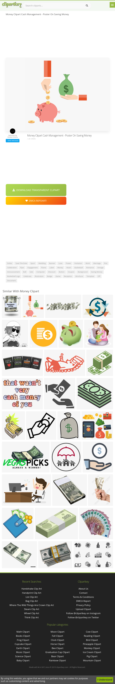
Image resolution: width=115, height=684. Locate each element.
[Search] (87, 6)
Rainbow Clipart (57, 660)
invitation (78, 263)
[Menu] (112, 5)
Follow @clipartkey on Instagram (83, 613)
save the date (21, 263)
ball (24, 272)
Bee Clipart (57, 648)
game (58, 276)
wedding (42, 263)
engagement (32, 267)
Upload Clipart (83, 609)
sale (31, 272)
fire (105, 263)
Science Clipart (23, 656)
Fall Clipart (57, 635)
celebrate (27, 276)
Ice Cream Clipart (92, 652)
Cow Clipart (92, 631)
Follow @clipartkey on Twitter (83, 617)
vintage (100, 267)
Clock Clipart (57, 640)
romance (90, 267)
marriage (97, 263)
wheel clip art (31, 613)
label (52, 267)
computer (40, 272)
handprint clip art (31, 592)
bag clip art (31, 600)
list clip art (32, 596)
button (61, 272)
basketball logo (13, 276)
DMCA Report (83, 600)
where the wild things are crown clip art (31, 605)
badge (49, 276)
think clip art (32, 617)
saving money (96, 272)
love (60, 263)
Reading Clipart (92, 635)
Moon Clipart (57, 631)
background (83, 272)
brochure (79, 276)
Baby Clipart (23, 660)
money (60, 267)
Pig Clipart (92, 656)
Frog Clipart (23, 640)
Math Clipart (23, 631)
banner (52, 263)
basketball (79, 267)
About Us (83, 588)
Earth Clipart (23, 648)
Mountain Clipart (92, 660)
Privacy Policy (83, 605)
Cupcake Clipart (23, 644)
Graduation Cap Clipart (57, 652)
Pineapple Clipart (92, 644)
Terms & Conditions (83, 596)
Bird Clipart (92, 640)
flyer (22, 267)
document (11, 280)
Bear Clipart (57, 656)
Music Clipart (23, 652)
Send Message (12, 141)
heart (68, 267)
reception (68, 276)
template (90, 276)
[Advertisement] (57, 37)
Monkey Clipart (92, 648)
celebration (12, 267)
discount (51, 272)
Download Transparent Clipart (36, 190)
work (88, 263)
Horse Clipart (57, 644)
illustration (39, 276)
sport (33, 263)
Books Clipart (23, 635)
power (68, 263)
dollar (9, 263)
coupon (71, 272)
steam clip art (31, 609)
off (99, 276)
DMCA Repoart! (36, 200)
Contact (83, 592)
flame (43, 267)
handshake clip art (31, 588)
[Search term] (57, 5)
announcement (13, 272)
